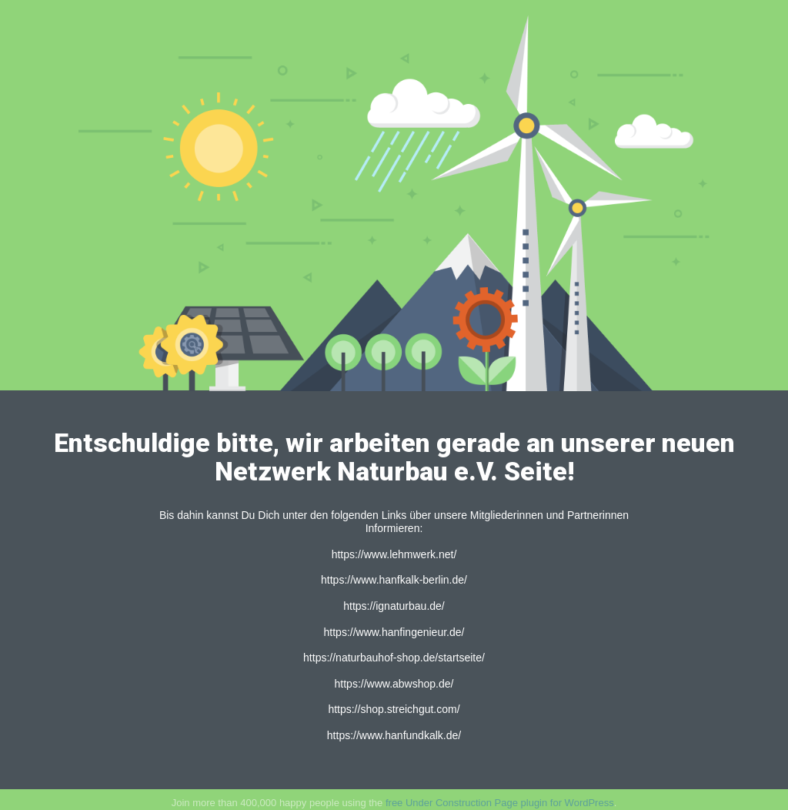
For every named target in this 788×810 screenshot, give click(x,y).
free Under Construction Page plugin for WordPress (500, 802)
